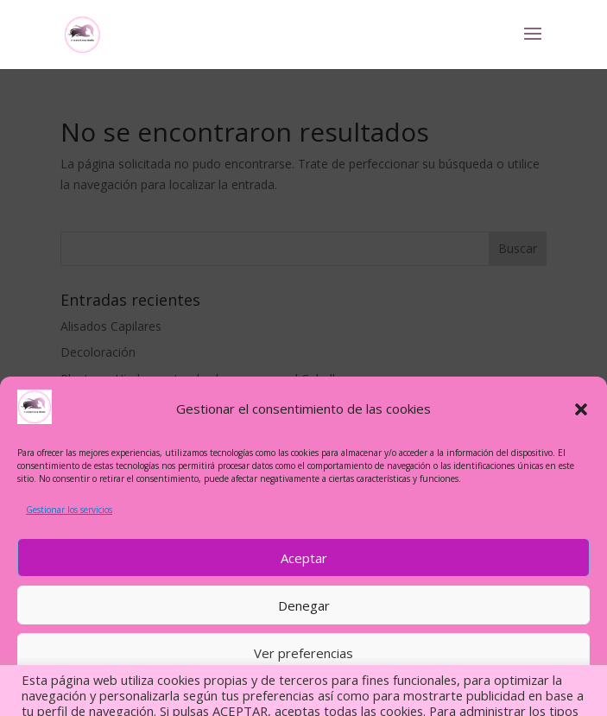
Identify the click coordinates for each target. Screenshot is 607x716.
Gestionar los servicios (69, 510)
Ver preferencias (303, 653)
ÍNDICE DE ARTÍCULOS (303, 692)
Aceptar (304, 558)
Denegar (304, 605)
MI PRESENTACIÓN (207, 692)
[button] (581, 409)
